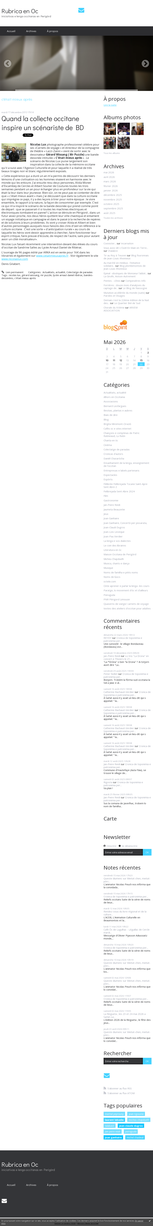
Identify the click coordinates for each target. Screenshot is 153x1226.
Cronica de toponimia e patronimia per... (123, 639)
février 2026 (111, 185)
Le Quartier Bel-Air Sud (127, 303)
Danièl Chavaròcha (114, 458)
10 (107, 360)
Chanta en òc (111, 440)
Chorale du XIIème (114, 307)
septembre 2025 (113, 208)
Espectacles (110, 474)
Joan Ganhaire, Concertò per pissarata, (125, 522)
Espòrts (108, 479)
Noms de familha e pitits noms (121, 572)
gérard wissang (30, 275)
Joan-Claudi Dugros (114, 527)
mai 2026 (109, 172)
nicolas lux (14, 275)
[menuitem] (11, 31)
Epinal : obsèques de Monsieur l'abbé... (125, 273)
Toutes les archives (113, 218)
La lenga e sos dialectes (117, 540)
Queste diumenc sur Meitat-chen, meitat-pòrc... (127, 880)
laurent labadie (114, 1119)
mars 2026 (110, 181)
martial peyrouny (114, 1114)
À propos (52, 31)
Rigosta (108, 782)
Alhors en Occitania (114, 396)
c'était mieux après (25, 278)
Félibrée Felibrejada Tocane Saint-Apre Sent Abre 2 (125, 485)
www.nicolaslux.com (14, 259)
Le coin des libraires (115, 545)
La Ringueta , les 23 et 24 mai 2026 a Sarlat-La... (125, 1015)
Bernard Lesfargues (115, 406)
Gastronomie (111, 500)
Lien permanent (12, 272)
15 (141, 360)
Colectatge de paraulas (79, 272)
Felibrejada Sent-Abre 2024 (119, 491)
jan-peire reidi (112, 1131)
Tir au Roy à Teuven (115, 255)
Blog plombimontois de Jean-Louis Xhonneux (125, 267)
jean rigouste (136, 1114)
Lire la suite (110, 105)
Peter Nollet (111, 673)
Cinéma (108, 444)
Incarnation (127, 243)
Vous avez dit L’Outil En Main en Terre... (126, 247)
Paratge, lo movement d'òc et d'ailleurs (126, 590)
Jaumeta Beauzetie (114, 509)
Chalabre (113, 250)
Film (106, 495)
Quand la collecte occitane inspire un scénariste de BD (42, 123)
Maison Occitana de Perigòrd (120, 554)
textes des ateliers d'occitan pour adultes (127, 608)
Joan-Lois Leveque (114, 531)
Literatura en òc (112, 549)
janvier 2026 (111, 190)
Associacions (111, 401)
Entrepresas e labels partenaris (121, 470)
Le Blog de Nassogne (135, 288)
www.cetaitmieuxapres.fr (52, 255)
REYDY (107, 637)
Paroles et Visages (114, 295)
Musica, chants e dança (116, 563)
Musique (108, 567)
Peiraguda (109, 594)
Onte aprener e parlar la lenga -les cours (126, 585)
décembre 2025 (113, 194)
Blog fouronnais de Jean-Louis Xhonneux (126, 257)
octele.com (110, 581)
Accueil (11, 31)
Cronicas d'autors (113, 453)
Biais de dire (111, 414)
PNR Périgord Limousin (117, 599)
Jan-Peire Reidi (112, 504)
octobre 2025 (111, 203)
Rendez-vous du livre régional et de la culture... (125, 913)
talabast (109, 1125)
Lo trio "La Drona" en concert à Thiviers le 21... (126, 657)
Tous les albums (112, 153)
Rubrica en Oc (19, 11)
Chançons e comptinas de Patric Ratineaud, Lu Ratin (122, 434)
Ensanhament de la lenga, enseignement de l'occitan (126, 464)
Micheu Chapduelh (114, 558)
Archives (31, 31)
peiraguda (130, 1131)
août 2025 (109, 212)
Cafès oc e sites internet (117, 428)
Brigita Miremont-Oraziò (117, 423)
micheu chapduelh (139, 1119)
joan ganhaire (113, 1137)
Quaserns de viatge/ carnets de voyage (126, 603)
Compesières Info (135, 280)
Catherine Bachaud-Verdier (119, 692)
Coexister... (110, 243)
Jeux (106, 513)
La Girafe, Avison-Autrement (120, 276)
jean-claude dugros (131, 1125)
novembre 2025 (113, 199)
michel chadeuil (135, 1137)
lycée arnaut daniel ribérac (68, 275)
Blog (106, 419)
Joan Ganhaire (111, 518)
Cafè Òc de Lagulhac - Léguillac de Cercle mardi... (127, 931)
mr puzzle (46, 275)
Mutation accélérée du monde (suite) (124, 292)
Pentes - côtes (112, 280)
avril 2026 (109, 176)
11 (114, 360)
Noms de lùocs (112, 576)
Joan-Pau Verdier (113, 536)
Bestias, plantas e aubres (118, 410)
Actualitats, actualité (54, 272)
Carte (110, 818)
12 (121, 360)
